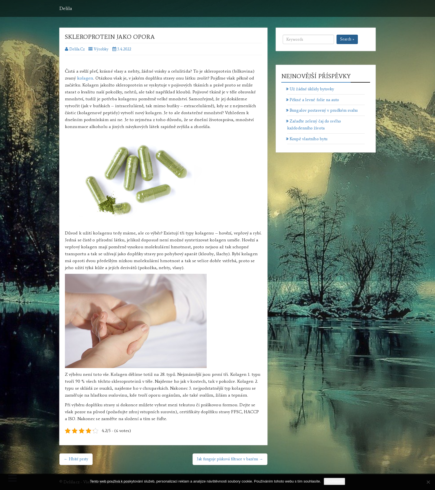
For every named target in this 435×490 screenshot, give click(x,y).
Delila (65, 8)
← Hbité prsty (76, 459)
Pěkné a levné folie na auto (314, 99)
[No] (428, 482)
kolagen (85, 78)
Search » (347, 39)
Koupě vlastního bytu (308, 138)
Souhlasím (334, 481)
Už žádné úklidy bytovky (312, 88)
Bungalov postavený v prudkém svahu (324, 110)
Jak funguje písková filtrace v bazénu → (230, 459)
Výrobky (101, 49)
